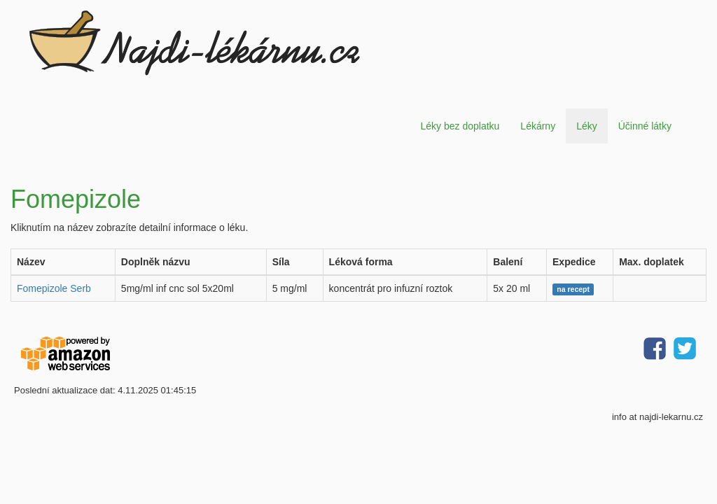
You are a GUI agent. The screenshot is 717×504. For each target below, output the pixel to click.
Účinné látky (644, 126)
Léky (586, 126)
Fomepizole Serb (54, 288)
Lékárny (537, 126)
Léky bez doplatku (459, 126)
